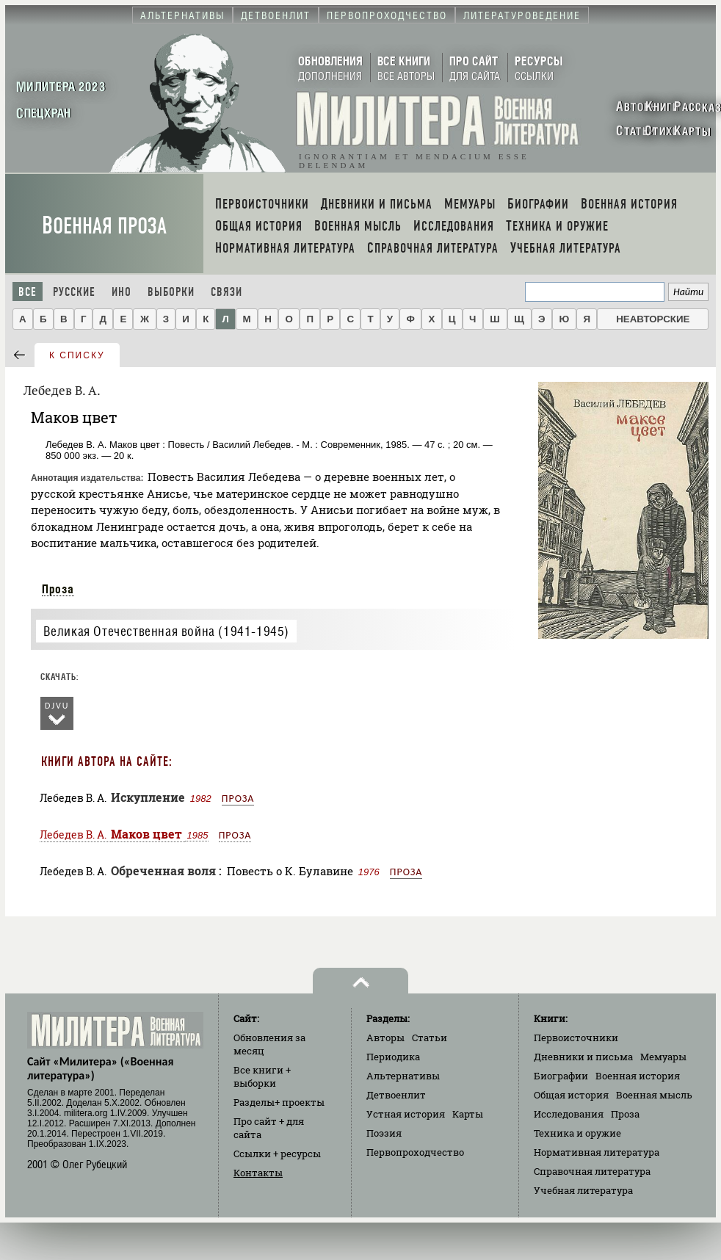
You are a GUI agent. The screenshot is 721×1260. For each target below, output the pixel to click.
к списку (77, 355)
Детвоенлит (396, 1094)
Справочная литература (592, 1171)
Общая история (571, 1094)
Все (27, 292)
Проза (58, 588)
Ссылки (277, 1153)
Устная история (405, 1113)
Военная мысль (654, 1094)
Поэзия (384, 1133)
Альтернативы (403, 1075)
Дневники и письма (583, 1056)
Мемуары (663, 1056)
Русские (74, 292)
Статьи (429, 1037)
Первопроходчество (415, 1152)
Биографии (561, 1075)
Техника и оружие (577, 1133)
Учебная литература (583, 1190)
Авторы (385, 1037)
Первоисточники (576, 1037)
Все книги (262, 1076)
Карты (467, 1113)
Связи (226, 292)
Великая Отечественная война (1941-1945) (166, 631)
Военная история (637, 1075)
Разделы (279, 1102)
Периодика (393, 1056)
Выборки (171, 292)
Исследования (569, 1113)
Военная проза (104, 225)
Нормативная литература (596, 1152)
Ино (121, 292)
